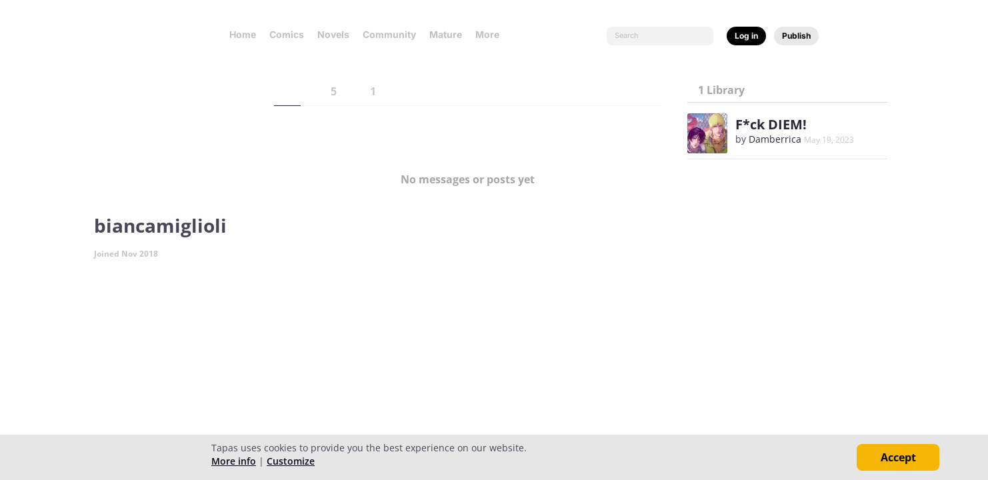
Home (242, 34)
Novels (333, 34)
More (491, 34)
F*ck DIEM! (771, 124)
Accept (898, 457)
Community (389, 34)
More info (233, 461)
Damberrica (775, 139)
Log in (746, 36)
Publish (796, 36)
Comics (286, 34)
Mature (445, 34)
